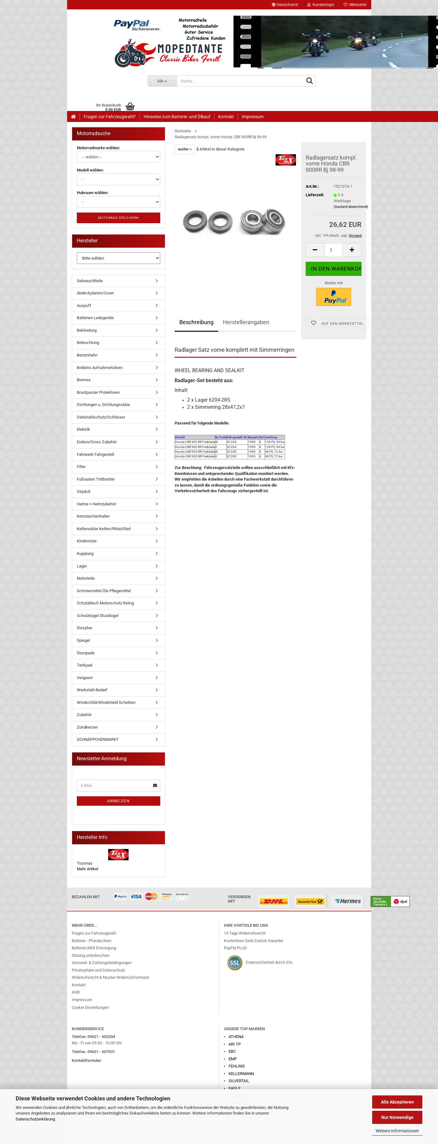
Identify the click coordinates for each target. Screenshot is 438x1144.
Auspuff (84, 305)
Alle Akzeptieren (397, 1101)
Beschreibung (196, 322)
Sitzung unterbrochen (90, 955)
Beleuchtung (88, 342)
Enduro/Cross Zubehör (97, 442)
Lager (82, 566)
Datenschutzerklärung (35, 1119)
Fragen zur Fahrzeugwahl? (110, 116)
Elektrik (83, 429)
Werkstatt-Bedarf (92, 690)
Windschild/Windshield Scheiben (106, 702)
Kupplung (85, 553)
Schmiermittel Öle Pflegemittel (104, 590)
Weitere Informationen (397, 1130)
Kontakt (226, 116)
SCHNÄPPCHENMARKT (98, 739)
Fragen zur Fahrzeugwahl (94, 933)
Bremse (84, 379)
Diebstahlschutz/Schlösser (101, 417)
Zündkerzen (87, 727)
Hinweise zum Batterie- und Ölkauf (177, 116)
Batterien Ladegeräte (95, 317)
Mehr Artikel (87, 869)
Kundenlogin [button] (320, 5)
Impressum (253, 116)
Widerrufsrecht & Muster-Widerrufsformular (110, 977)
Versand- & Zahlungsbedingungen (102, 962)
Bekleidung (87, 330)
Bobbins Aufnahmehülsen (100, 367)
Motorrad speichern (118, 217)
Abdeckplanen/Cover (95, 293)
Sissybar (84, 627)
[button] (285, 4)
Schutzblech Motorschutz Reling (105, 603)
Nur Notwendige (397, 1117)
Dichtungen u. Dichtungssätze (103, 404)
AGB (76, 992)
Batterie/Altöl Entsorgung (94, 948)
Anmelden (118, 801)
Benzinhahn (87, 355)
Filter (81, 466)
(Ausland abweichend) (351, 207)
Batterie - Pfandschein (91, 940)
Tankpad (84, 665)
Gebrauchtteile (90, 280)
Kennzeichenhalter (93, 516)
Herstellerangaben (246, 322)
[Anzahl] (334, 250)
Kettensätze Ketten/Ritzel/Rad (103, 528)
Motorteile (86, 578)
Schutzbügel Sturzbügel (98, 615)
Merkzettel (355, 5)
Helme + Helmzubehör (96, 504)
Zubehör (84, 714)
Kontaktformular (86, 1060)
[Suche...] (162, 81)
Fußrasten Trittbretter (96, 479)
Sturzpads (86, 653)
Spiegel (83, 640)
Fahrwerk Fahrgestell (95, 454)
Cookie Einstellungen (90, 1007)
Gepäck (84, 491)
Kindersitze (87, 541)
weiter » (185, 149)
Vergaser (85, 677)
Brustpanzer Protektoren (98, 392)
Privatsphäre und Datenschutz (98, 970)
